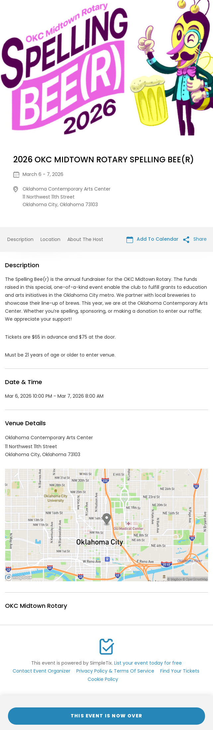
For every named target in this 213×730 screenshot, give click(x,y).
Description (20, 239)
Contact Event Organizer (41, 671)
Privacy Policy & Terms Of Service (115, 671)
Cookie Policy (103, 679)
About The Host (85, 239)
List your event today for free (148, 663)
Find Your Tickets (179, 671)
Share (195, 239)
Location (50, 239)
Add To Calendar (152, 239)
